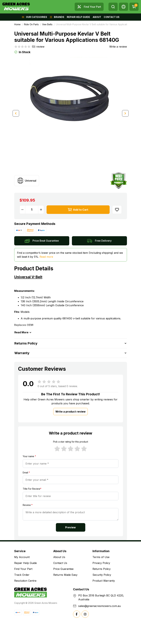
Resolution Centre (25, 580)
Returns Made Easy (65, 574)
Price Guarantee (63, 569)
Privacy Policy (101, 563)
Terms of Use (100, 557)
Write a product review (70, 411)
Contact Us (60, 563)
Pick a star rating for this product (70, 441)
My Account (22, 557)
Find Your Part (23, 569)
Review (28, 505)
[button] (123, 7)
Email (26, 472)
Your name (29, 456)
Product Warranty (103, 580)
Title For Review (32, 488)
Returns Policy (101, 569)
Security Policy (101, 574)
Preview (70, 527)
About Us (59, 557)
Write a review (118, 46)
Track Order (21, 574)
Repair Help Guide (25, 563)
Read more (46, 256)
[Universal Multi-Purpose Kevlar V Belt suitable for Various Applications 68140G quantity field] (31, 209)
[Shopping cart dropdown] (134, 7)
